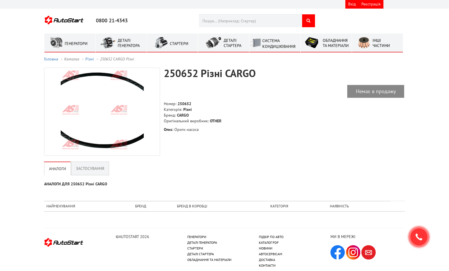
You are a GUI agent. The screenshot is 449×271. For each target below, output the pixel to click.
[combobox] (250, 20)
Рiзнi (89, 59)
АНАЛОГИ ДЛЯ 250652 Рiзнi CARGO (75, 183)
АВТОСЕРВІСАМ (270, 254)
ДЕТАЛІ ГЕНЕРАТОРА (202, 242)
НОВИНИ (265, 248)
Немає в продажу (376, 91)
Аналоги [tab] (57, 168)
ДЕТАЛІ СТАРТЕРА (200, 254)
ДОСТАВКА (267, 260)
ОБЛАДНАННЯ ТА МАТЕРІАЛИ (209, 260)
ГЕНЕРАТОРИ (196, 237)
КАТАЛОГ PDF (269, 242)
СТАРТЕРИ (195, 248)
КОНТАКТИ (267, 265)
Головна (51, 59)
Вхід (352, 4)
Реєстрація (371, 4)
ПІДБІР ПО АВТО (271, 237)
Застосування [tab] (90, 168)
